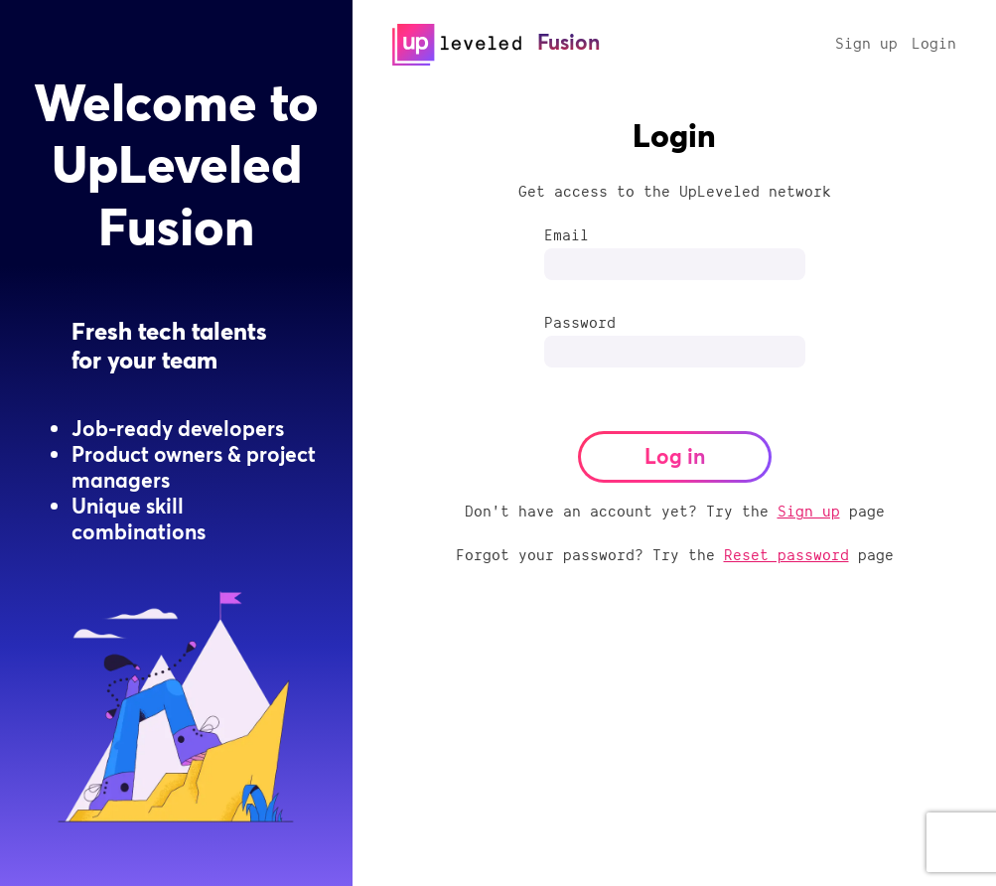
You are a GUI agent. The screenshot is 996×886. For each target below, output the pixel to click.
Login (934, 43)
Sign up (866, 43)
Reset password (786, 554)
